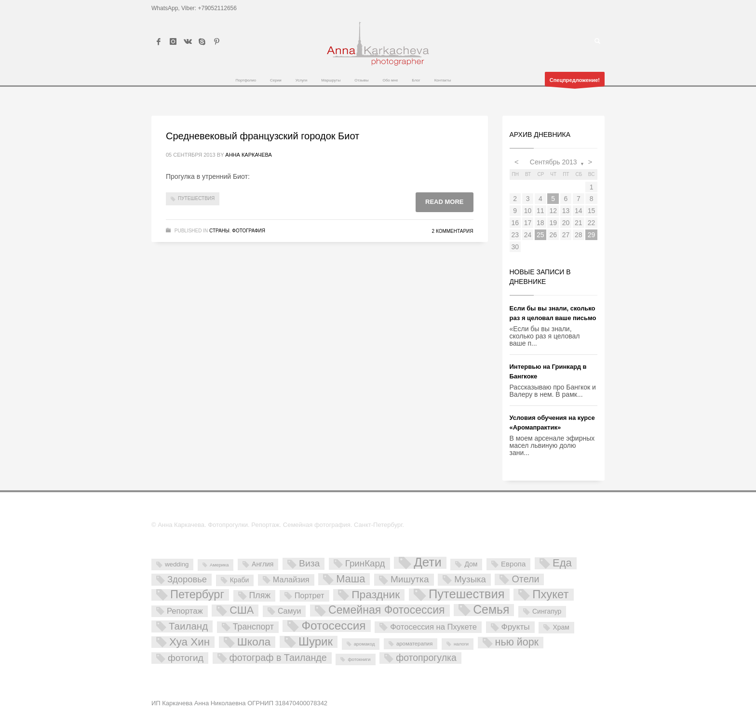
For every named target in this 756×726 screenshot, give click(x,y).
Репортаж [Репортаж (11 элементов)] (185, 611)
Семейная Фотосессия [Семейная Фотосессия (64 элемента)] (386, 610)
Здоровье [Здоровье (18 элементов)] (187, 579)
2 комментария (452, 231)
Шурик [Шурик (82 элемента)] (315, 642)
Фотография (248, 230)
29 (591, 235)
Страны (219, 230)
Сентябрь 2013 (553, 162)
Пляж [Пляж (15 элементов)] (259, 595)
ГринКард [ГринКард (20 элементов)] (365, 563)
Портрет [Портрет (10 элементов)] (309, 595)
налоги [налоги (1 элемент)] (461, 643)
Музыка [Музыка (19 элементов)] (470, 579)
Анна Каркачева (248, 155)
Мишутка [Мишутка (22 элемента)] (410, 579)
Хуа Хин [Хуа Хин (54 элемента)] (189, 642)
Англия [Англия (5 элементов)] (262, 564)
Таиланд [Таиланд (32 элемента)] (188, 626)
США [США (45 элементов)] (242, 610)
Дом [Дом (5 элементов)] (470, 564)
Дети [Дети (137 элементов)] (428, 563)
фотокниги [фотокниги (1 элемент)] (359, 659)
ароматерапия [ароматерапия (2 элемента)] (414, 643)
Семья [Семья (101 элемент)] (491, 610)
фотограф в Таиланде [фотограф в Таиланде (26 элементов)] (278, 657)
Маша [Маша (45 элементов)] (350, 579)
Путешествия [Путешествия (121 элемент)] (467, 595)
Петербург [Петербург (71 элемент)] (197, 595)
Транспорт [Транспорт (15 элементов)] (253, 627)
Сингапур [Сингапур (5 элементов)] (546, 611)
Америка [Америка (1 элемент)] (219, 564)
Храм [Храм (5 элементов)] (561, 627)
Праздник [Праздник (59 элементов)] (375, 595)
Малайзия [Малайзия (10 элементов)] (291, 579)
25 (540, 235)
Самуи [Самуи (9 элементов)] (289, 611)
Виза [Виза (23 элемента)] (309, 563)
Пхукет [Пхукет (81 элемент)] (550, 595)
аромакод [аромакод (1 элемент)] (364, 643)
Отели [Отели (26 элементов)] (525, 579)
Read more (444, 201)
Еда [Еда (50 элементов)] (562, 563)
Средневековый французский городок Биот (262, 136)
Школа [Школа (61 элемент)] (254, 642)
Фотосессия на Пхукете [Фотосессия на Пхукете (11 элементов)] (433, 627)
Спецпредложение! (575, 81)
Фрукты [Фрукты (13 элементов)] (515, 627)
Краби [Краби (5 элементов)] (239, 580)
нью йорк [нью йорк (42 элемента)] (517, 642)
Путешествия (196, 198)
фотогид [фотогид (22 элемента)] (185, 658)
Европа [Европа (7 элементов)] (513, 564)
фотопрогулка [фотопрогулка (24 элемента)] (426, 657)
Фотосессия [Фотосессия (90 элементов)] (333, 626)
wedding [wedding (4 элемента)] (177, 564)
